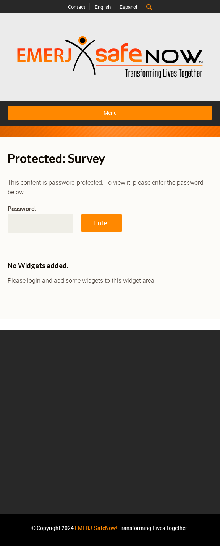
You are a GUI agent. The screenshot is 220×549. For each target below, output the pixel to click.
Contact (77, 6)
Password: (40, 218)
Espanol (128, 6)
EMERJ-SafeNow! (96, 527)
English (103, 6)
